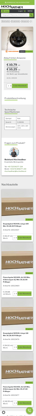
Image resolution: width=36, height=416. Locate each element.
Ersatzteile (15, 21)
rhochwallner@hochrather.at (15, 171)
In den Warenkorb (19, 86)
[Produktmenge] (9, 86)
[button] (3, 412)
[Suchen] (31, 15)
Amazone (25, 21)
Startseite (5, 21)
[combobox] (17, 15)
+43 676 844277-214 (18, 169)
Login (20, 11)
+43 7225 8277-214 (15, 167)
